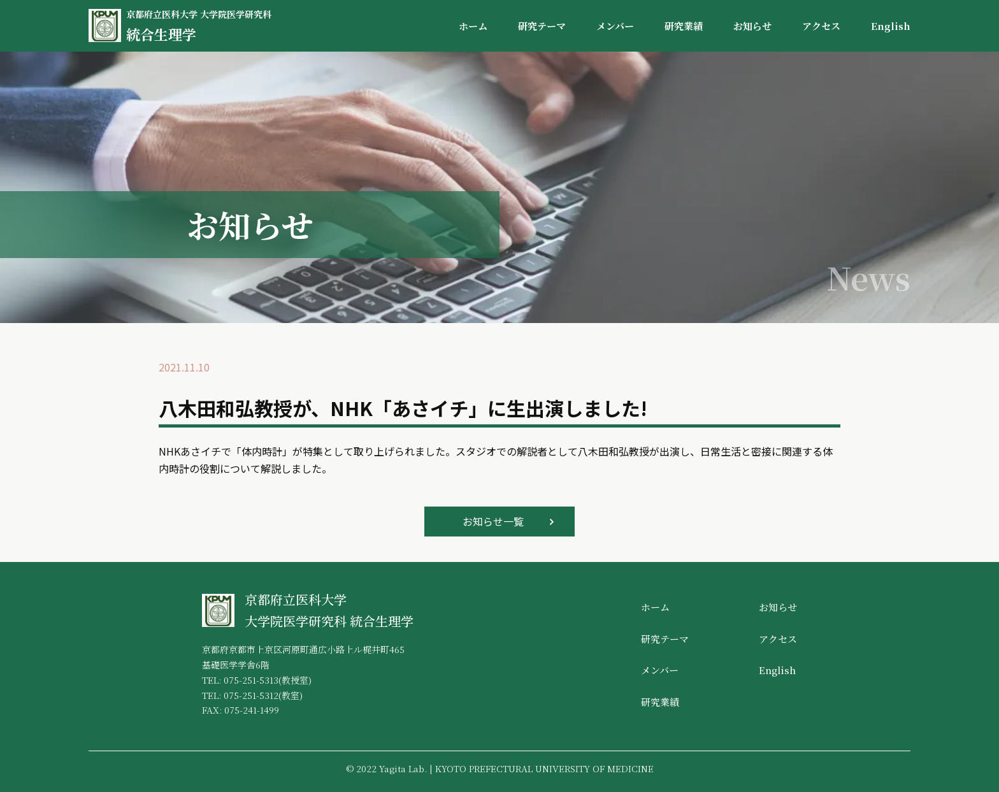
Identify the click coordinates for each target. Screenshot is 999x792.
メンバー (615, 25)
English (890, 25)
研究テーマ (542, 25)
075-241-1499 (251, 709)
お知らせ (752, 25)
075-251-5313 (251, 679)
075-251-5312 (251, 695)
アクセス (821, 25)
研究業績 (684, 25)
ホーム (473, 25)
